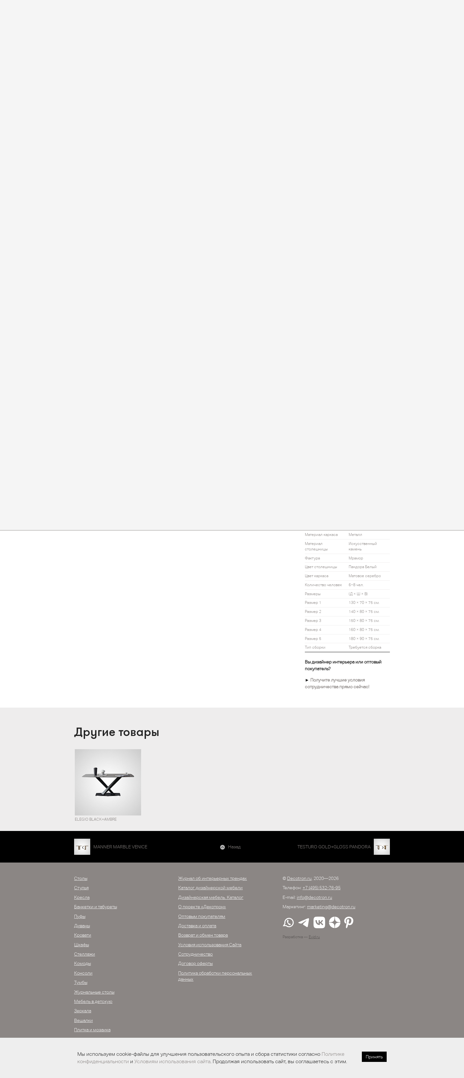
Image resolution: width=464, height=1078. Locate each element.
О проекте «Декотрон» (202, 906)
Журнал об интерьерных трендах (212, 878)
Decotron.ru (299, 878)
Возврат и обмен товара (203, 935)
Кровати (82, 935)
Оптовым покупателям (201, 916)
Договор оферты (195, 963)
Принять (374, 1056)
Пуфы (79, 916)
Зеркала (82, 1010)
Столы (80, 878)
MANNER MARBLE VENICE (120, 846)
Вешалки (83, 1020)
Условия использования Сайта (209, 944)
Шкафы (81, 944)
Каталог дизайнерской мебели (210, 887)
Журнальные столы (94, 992)
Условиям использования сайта (172, 1061)
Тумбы (80, 982)
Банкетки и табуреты (95, 906)
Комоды (82, 963)
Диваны (82, 925)
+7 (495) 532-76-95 (322, 887)
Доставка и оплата (197, 925)
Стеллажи (84, 954)
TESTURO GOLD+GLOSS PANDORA (334, 846)
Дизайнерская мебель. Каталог (210, 897)
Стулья (81, 887)
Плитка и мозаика (92, 1029)
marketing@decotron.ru (331, 906)
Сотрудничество (195, 954)
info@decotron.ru (314, 897)
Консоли (83, 973)
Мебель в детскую (93, 1001)
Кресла (82, 897)
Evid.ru (314, 937)
